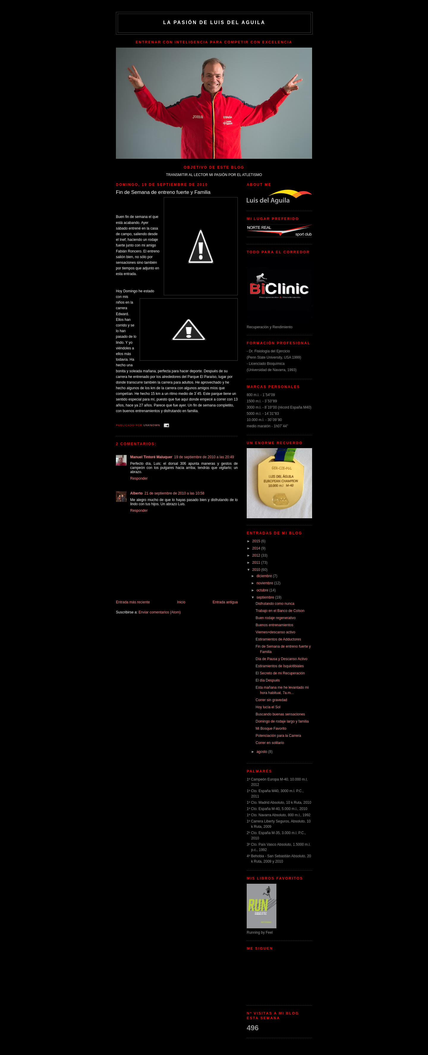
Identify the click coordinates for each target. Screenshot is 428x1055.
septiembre (266, 597)
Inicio (181, 602)
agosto (262, 752)
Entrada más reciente (133, 602)
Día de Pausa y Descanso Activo (281, 659)
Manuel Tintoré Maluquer (151, 457)
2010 (256, 570)
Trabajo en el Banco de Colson (280, 611)
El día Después (268, 680)
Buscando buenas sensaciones (280, 714)
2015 (256, 541)
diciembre (265, 576)
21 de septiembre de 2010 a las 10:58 (174, 493)
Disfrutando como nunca (275, 604)
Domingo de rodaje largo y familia (282, 721)
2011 (256, 563)
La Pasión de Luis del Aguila (214, 22)
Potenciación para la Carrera (278, 736)
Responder (139, 478)
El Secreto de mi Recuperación (280, 673)
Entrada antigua (225, 602)
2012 (256, 555)
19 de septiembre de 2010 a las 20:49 (204, 457)
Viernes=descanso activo (275, 632)
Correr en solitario (270, 743)
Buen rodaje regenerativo (276, 618)
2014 (256, 548)
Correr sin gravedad (271, 700)
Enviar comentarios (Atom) (160, 612)
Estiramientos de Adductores (278, 639)
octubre (263, 590)
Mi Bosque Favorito (271, 728)
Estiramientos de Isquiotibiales (280, 666)
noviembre (265, 583)
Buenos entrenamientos (274, 625)
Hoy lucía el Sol (268, 707)
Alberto (136, 493)
